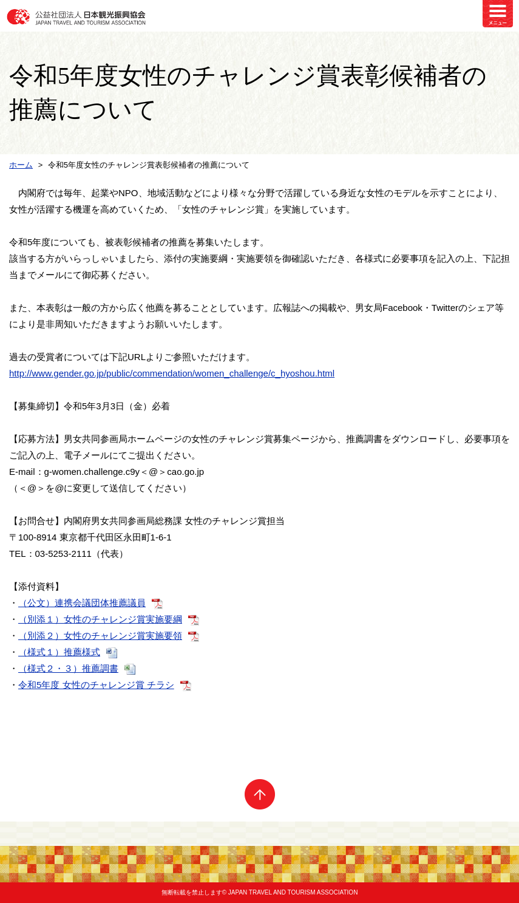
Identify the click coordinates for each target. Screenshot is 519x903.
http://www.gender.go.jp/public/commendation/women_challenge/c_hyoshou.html (171, 373)
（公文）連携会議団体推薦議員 (82, 603)
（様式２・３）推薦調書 (68, 668)
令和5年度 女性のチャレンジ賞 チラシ (96, 685)
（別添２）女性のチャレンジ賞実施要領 (100, 635)
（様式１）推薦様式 (59, 652)
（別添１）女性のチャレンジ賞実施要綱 (100, 619)
